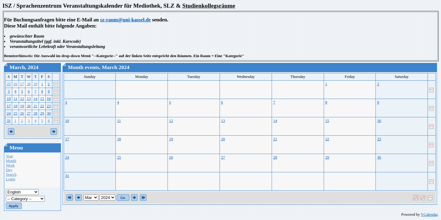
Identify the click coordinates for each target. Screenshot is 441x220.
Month (11, 161)
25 (9, 84)
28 (29, 84)
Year (9, 156)
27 (22, 84)
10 (9, 99)
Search (11, 174)
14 (35, 99)
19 (22, 106)
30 (49, 113)
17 (9, 106)
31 (9, 121)
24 (9, 113)
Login (10, 179)
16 (49, 99)
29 (35, 84)
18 (15, 106)
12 (22, 99)
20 (29, 106)
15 (42, 99)
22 (42, 106)
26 (15, 84)
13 (29, 99)
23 (49, 106)
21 (35, 106)
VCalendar (429, 214)
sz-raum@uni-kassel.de (125, 20)
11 (15, 99)
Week (10, 165)
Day (9, 170)
